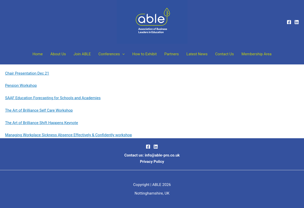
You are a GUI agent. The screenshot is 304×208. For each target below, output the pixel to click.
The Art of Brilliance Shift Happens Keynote (41, 122)
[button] (122, 54)
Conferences (112, 54)
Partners (171, 54)
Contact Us (224, 54)
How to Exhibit (144, 54)
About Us (58, 54)
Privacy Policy (152, 161)
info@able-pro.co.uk (162, 155)
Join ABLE (82, 54)
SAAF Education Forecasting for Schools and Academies (53, 98)
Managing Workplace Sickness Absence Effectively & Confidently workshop (68, 135)
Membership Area (256, 54)
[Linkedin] (296, 22)
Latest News (196, 54)
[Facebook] (289, 22)
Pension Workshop (21, 85)
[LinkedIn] (155, 146)
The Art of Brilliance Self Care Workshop (39, 110)
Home (38, 54)
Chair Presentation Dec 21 (27, 73)
